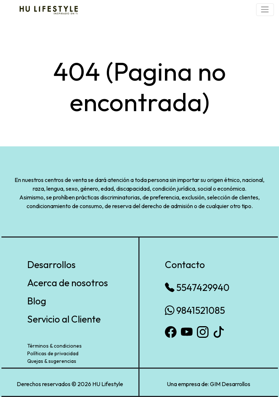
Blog (36, 301)
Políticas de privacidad (52, 353)
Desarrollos (51, 265)
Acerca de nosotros (67, 283)
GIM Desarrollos (230, 384)
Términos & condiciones (54, 346)
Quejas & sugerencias (51, 361)
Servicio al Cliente (64, 319)
